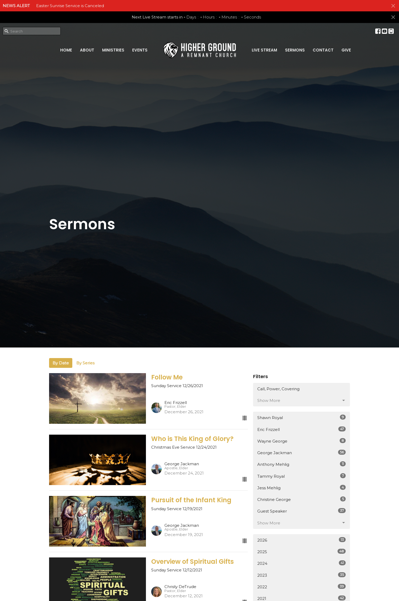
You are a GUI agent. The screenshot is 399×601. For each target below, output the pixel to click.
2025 (301, 551)
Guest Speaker (301, 511)
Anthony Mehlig (301, 464)
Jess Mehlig (301, 487)
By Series (85, 362)
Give (346, 50)
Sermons (295, 50)
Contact (323, 50)
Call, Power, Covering (278, 388)
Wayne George (301, 441)
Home (66, 50)
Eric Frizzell (301, 429)
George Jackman (301, 452)
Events (140, 50)
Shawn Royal (301, 417)
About (87, 50)
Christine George (301, 499)
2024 (301, 563)
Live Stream (264, 50)
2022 (301, 586)
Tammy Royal (301, 476)
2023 (301, 575)
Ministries (113, 50)
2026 (301, 540)
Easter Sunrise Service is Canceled (70, 5)
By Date (61, 362)
